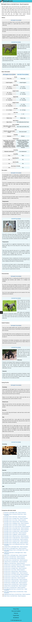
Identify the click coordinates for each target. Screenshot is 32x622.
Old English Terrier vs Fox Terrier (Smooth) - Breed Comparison (17, 526)
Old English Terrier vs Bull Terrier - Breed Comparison (15, 516)
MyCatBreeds (16, 617)
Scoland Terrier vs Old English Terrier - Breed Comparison (16, 546)
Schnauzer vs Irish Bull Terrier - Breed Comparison (14, 556)
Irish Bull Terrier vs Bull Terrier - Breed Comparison (14, 566)
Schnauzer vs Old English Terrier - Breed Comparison (15, 512)
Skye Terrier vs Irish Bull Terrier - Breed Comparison (14, 587)
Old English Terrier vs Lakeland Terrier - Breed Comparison (16, 531)
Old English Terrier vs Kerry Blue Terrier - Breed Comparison (16, 528)
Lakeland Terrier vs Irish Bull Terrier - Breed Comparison (15, 561)
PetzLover (16, 613)
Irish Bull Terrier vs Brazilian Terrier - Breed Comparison (15, 582)
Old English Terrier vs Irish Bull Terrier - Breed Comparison (16, 539)
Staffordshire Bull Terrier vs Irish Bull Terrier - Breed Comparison (17, 594)
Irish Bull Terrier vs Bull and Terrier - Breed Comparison (15, 571)
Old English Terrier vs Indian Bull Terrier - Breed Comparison (16, 537)
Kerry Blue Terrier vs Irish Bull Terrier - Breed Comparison (16, 560)
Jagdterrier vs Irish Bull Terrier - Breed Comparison (14, 563)
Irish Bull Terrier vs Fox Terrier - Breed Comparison (14, 569)
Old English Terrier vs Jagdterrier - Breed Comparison (15, 534)
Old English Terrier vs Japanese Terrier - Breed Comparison (16, 540)
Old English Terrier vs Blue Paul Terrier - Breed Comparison (16, 536)
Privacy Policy (16, 608)
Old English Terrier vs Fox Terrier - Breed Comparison (15, 520)
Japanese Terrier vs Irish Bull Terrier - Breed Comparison (15, 584)
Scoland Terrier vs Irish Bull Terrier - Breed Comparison (15, 585)
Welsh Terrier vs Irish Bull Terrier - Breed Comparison (15, 595)
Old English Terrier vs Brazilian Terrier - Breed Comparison (16, 542)
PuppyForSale (16, 615)
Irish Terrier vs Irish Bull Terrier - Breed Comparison (14, 558)
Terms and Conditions (16, 611)
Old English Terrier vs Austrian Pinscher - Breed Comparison (16, 529)
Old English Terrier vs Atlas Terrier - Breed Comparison (15, 532)
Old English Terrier (15, 20)
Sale (20, 20)
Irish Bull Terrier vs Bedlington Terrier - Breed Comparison (16, 572)
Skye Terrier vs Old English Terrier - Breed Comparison (15, 548)
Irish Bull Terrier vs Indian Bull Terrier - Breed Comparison (16, 581)
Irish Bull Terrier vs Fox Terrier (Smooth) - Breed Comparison (16, 574)
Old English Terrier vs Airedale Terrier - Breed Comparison (16, 518)
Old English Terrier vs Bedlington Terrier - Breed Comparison (16, 523)
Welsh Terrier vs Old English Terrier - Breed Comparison (15, 555)
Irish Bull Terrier (14, 42)
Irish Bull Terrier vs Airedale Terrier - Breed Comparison (15, 568)
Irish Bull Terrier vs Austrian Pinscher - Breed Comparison (16, 576)
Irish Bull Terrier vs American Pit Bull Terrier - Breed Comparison (17, 564)
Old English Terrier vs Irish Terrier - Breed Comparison (15, 524)
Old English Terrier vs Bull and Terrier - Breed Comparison (16, 521)
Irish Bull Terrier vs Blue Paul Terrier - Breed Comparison (15, 579)
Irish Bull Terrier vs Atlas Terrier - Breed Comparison (14, 577)
